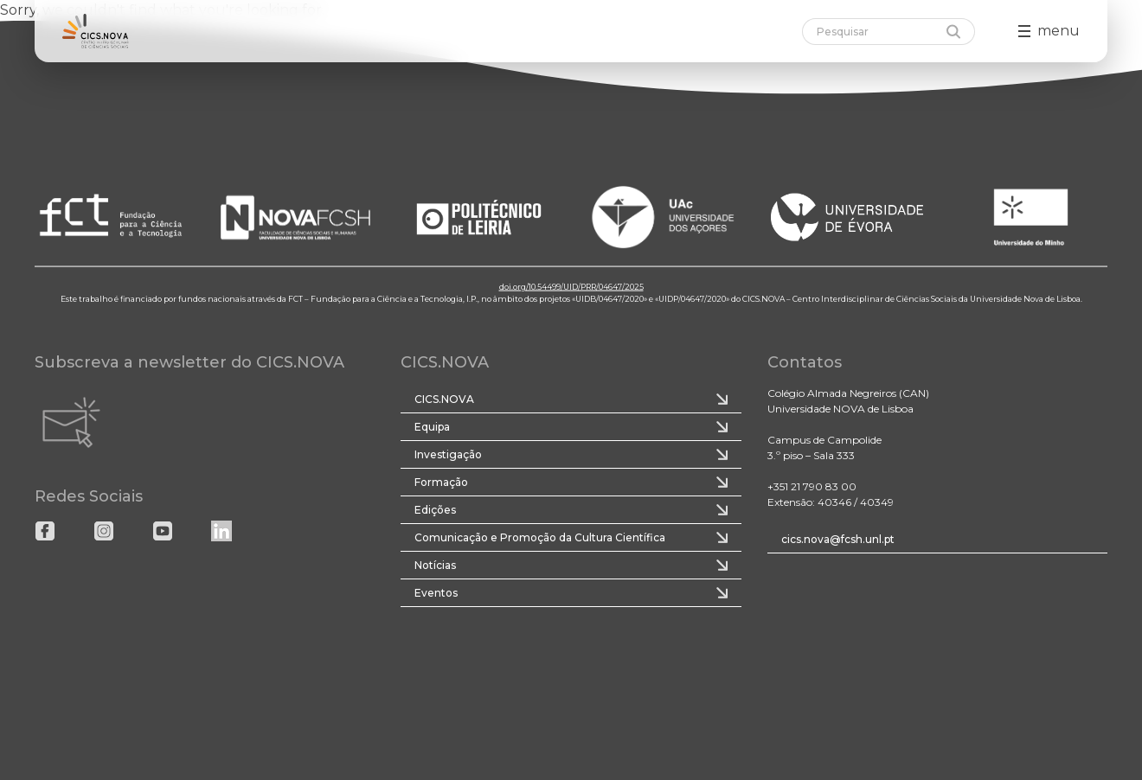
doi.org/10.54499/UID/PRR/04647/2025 (571, 286)
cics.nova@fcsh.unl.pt (838, 539)
